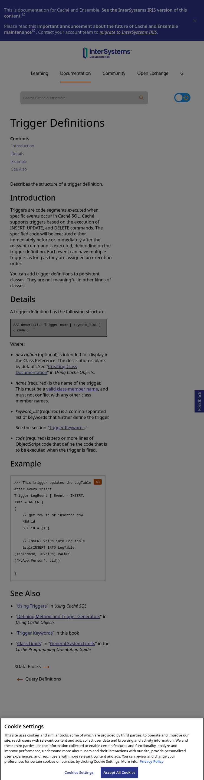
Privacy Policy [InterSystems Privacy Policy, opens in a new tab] (152, 764)
